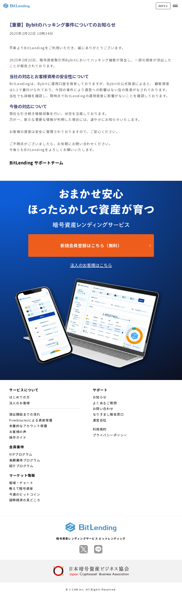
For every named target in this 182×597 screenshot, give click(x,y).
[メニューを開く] (175, 6)
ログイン (163, 6)
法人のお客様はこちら (91, 265)
